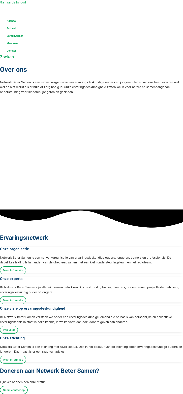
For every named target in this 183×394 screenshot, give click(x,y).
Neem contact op (14, 390)
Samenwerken (15, 35)
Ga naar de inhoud (13, 2)
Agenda (11, 21)
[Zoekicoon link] (7, 56)
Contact (11, 50)
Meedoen (12, 43)
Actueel (11, 28)
